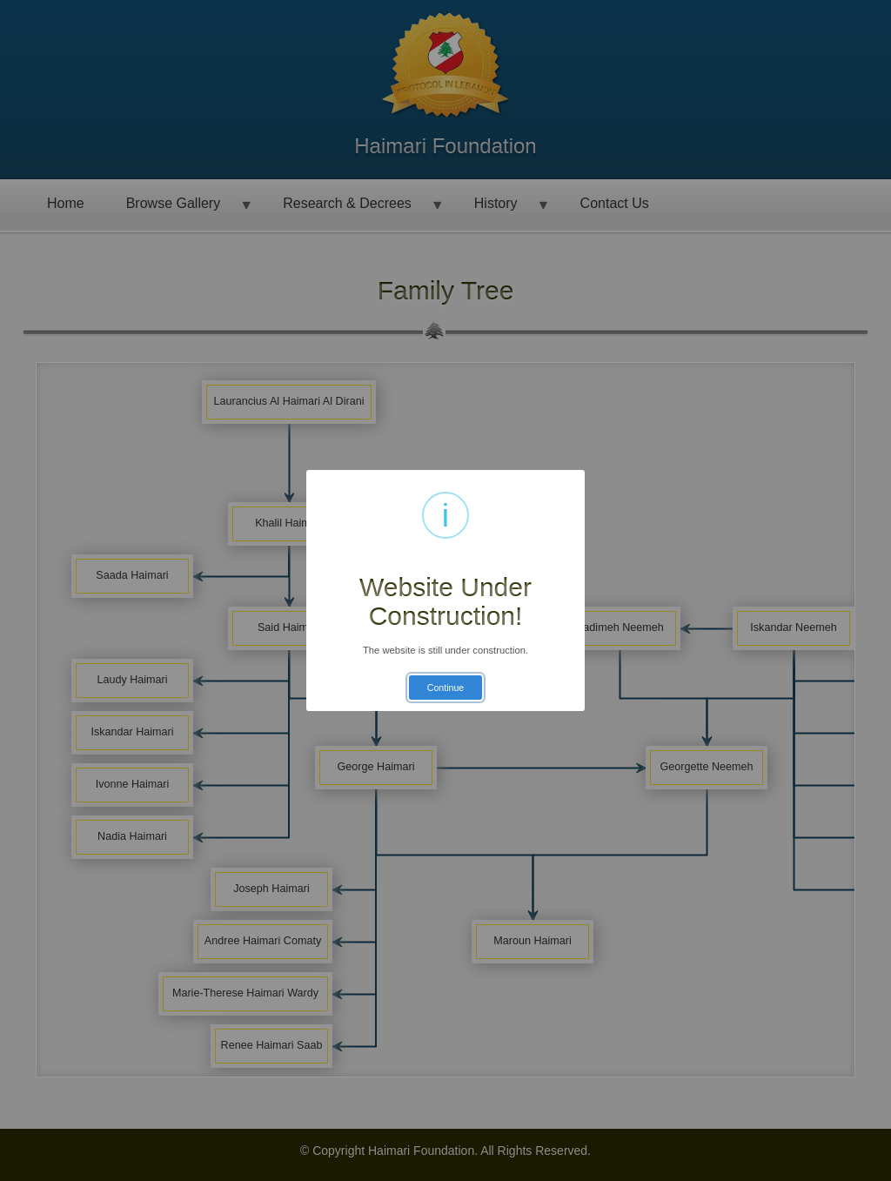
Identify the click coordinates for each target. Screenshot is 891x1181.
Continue (445, 687)
